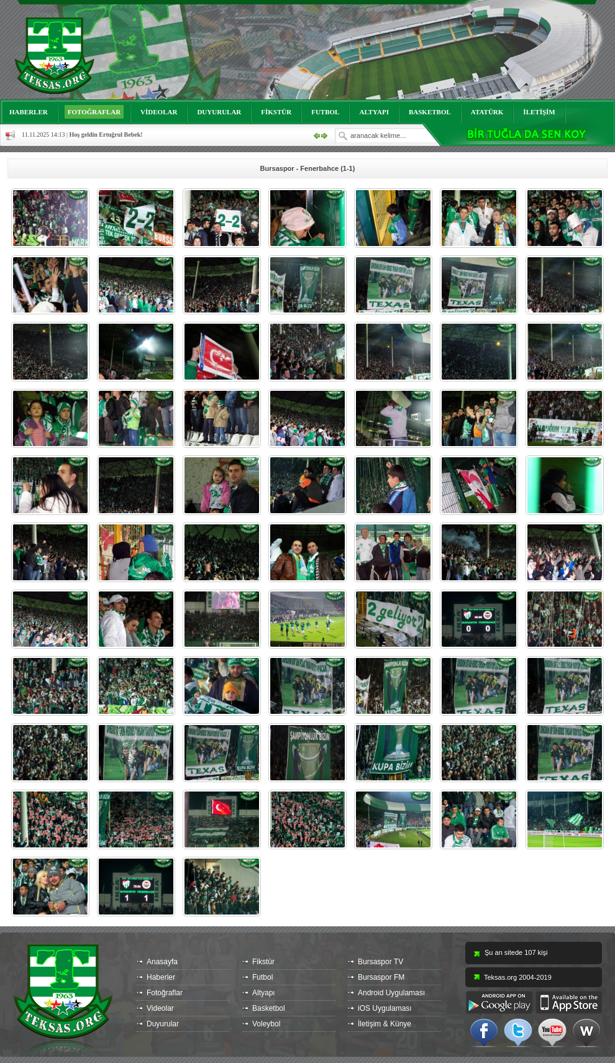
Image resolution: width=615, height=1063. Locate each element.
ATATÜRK (487, 112)
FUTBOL (325, 112)
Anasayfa (162, 961)
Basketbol (268, 1008)
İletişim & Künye (384, 1024)
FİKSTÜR (276, 112)
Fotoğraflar (165, 992)
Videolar (160, 1008)
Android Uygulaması (391, 992)
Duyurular (163, 1024)
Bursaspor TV (380, 961)
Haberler (161, 977)
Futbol (262, 977)
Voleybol (266, 1024)
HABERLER (28, 112)
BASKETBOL (430, 112)
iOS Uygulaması (385, 1008)
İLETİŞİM (539, 112)
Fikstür (263, 961)
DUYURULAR (219, 112)
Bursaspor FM (381, 977)
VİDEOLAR (158, 112)
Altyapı (263, 992)
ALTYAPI (374, 112)
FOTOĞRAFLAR (94, 112)
